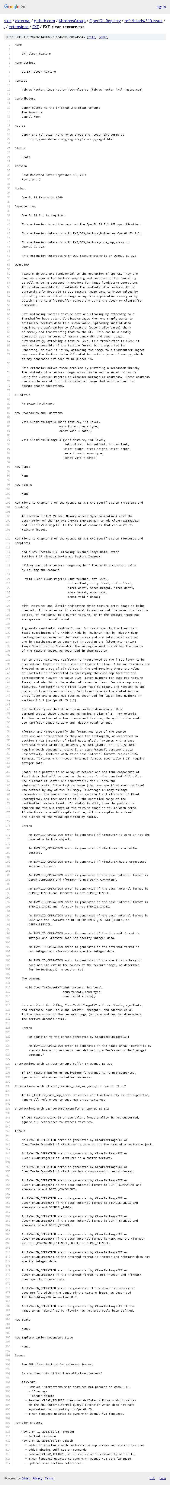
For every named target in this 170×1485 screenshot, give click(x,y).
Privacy (37, 1478)
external (22, 20)
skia (8, 20)
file (91, 37)
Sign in (161, 7)
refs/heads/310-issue (143, 20)
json (162, 1478)
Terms (49, 1478)
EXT (35, 26)
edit (103, 37)
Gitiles (26, 1478)
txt (152, 1478)
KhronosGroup (72, 20)
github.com (44, 20)
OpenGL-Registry (105, 20)
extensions (19, 26)
